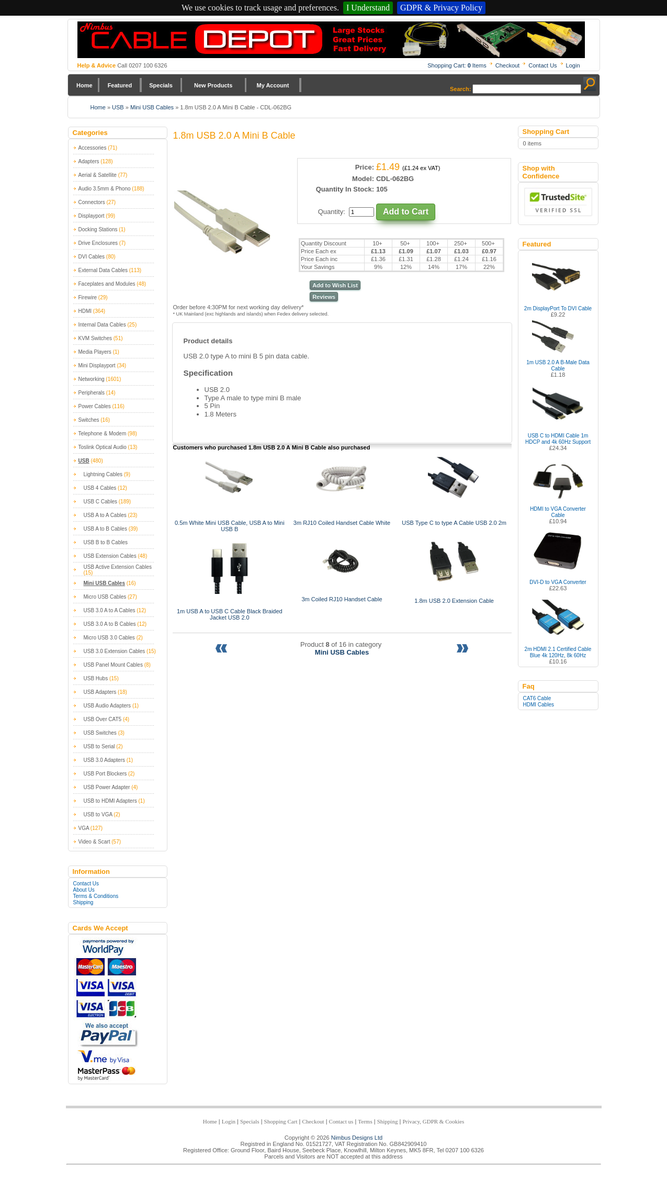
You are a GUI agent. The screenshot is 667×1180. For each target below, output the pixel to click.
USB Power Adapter (107, 787)
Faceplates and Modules (106, 284)
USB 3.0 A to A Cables (109, 610)
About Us (84, 890)
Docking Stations (98, 229)
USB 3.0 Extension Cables (114, 651)
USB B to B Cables (106, 542)
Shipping (83, 902)
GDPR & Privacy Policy (441, 7)
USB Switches (100, 733)
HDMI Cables (538, 704)
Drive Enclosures (98, 243)
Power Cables (94, 406)
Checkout (507, 65)
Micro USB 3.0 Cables (109, 637)
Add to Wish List (335, 285)
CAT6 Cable (537, 698)
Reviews (323, 297)
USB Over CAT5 (103, 719)
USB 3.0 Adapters (105, 760)
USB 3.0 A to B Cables (110, 624)
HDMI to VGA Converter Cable (558, 512)
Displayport (91, 216)
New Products (213, 85)
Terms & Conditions (96, 896)
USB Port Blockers (105, 774)
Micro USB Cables (105, 597)
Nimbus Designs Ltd (356, 1137)
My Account (273, 85)
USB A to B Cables (105, 529)
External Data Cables (103, 270)
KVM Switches (95, 338)
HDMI (85, 311)
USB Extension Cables (110, 556)
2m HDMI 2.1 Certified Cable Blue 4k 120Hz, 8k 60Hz (558, 652)
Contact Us (542, 65)
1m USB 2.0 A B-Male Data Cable (558, 365)
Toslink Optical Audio (102, 447)
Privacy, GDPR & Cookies (433, 1121)
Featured (120, 85)
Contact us (341, 1121)
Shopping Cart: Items (457, 65)
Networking (91, 379)
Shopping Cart (281, 1121)
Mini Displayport (97, 365)
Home (84, 85)
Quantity (330, 212)
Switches (88, 420)
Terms (365, 1121)
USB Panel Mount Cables (113, 665)
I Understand (368, 7)
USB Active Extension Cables (118, 567)
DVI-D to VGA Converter (557, 582)
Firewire (87, 297)
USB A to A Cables (105, 515)
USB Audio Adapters (107, 706)
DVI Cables (91, 257)
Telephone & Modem (102, 433)
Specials (161, 85)
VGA (83, 828)
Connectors (91, 202)
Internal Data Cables (102, 325)
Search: (460, 89)
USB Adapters (100, 692)
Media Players (94, 352)
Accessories (92, 148)
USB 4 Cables (100, 488)
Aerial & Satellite (97, 175)
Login (573, 65)
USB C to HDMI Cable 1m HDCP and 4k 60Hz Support (558, 439)
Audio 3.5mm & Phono (104, 189)
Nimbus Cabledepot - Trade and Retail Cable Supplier (331, 39)
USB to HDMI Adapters (110, 801)
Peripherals (91, 393)
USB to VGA (98, 814)
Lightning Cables (103, 474)
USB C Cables (100, 501)
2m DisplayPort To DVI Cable (558, 308)
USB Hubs (96, 678)
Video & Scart (94, 842)
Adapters (88, 161)
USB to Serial (99, 746)
